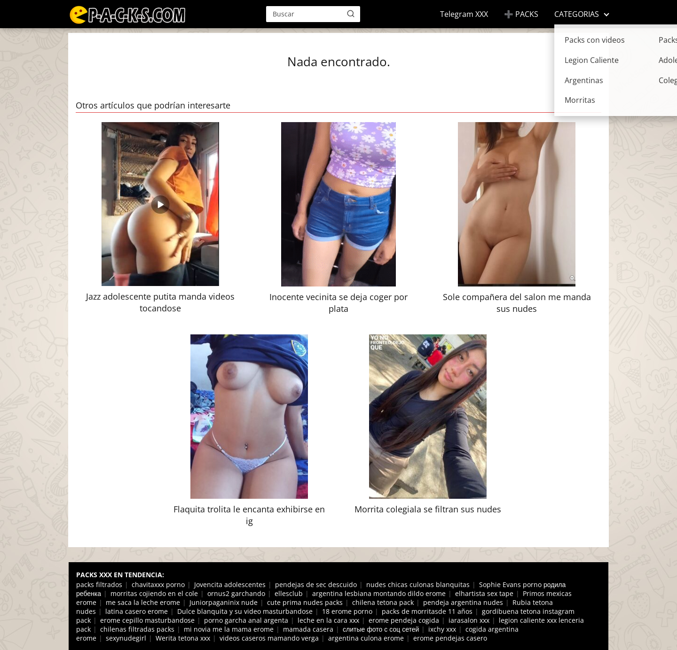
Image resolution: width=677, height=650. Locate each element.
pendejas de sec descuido (316, 584)
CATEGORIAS (576, 14)
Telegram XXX (464, 14)
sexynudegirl (126, 638)
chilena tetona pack (383, 602)
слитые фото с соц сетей (381, 629)
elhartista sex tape (484, 593)
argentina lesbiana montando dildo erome (379, 593)
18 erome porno (347, 611)
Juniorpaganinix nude (223, 602)
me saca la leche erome (143, 602)
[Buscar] (350, 13)
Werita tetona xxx (183, 638)
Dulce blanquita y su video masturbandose (245, 611)
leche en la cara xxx (328, 620)
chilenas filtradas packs (137, 629)
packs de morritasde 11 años (427, 611)
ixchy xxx (442, 629)
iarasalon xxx (469, 620)
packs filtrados (99, 584)
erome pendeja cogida (404, 620)
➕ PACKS (521, 14)
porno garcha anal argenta (246, 620)
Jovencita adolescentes (230, 584)
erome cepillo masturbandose (147, 620)
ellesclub (289, 593)
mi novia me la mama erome (229, 629)
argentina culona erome (366, 638)
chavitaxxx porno (158, 584)
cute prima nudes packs (305, 602)
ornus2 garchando (236, 593)
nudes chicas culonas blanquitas (418, 584)
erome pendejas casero (450, 638)
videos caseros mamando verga (269, 638)
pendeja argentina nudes (463, 602)
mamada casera (308, 629)
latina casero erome (136, 611)
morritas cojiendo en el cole (154, 593)
